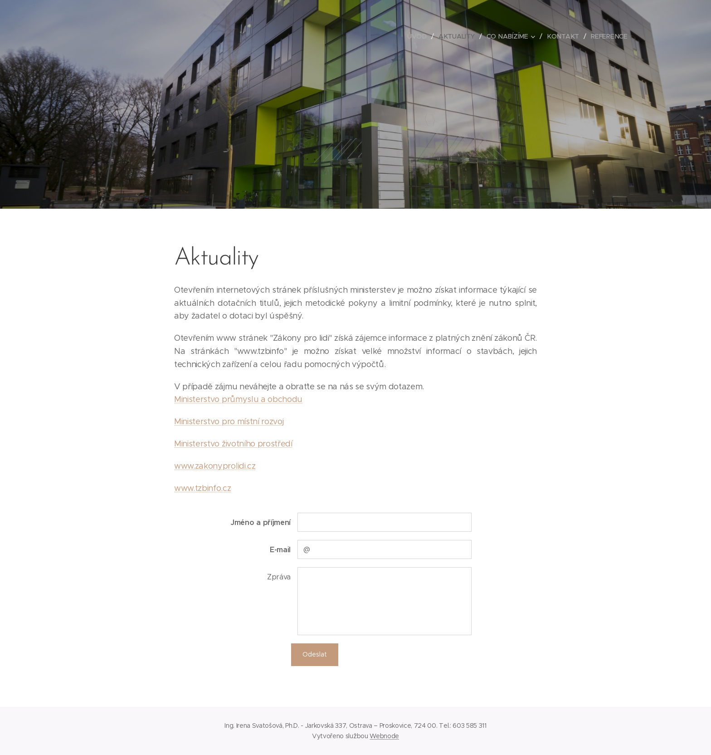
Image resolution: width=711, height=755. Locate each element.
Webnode (384, 736)
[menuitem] (421, 36)
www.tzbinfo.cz (202, 488)
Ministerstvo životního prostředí (233, 444)
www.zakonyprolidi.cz (215, 466)
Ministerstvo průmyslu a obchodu (238, 399)
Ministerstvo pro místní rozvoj (228, 422)
